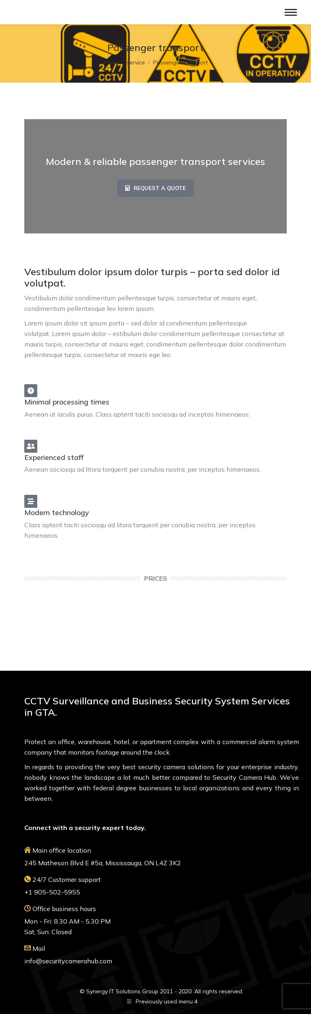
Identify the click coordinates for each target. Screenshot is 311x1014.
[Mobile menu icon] (291, 12)
